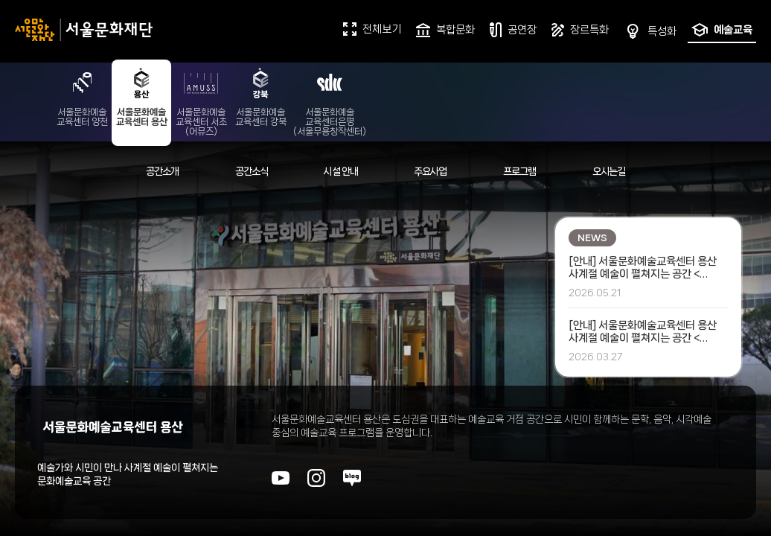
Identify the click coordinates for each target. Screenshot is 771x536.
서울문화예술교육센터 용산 (141, 96)
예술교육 (721, 29)
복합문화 (445, 30)
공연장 (513, 29)
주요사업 (430, 171)
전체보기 (372, 29)
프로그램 (520, 171)
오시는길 (609, 171)
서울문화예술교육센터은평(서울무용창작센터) (329, 101)
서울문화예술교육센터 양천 (82, 96)
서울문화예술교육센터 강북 (261, 96)
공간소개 (162, 171)
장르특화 (580, 29)
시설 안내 (340, 171)
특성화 (650, 31)
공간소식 (252, 171)
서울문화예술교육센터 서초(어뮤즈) (201, 101)
